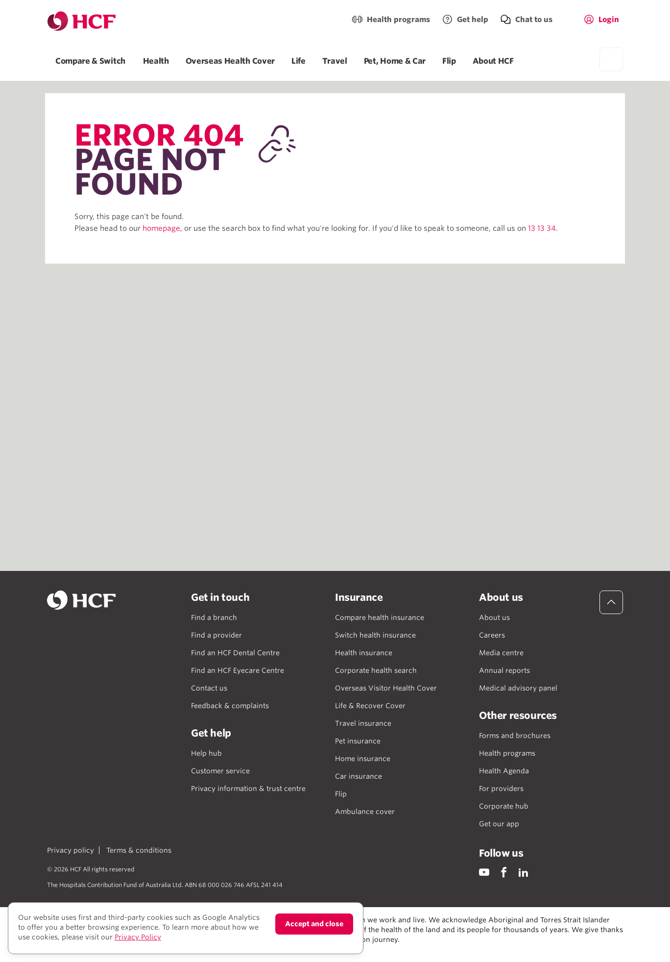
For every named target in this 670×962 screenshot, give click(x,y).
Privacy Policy (138, 937)
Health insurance (363, 653)
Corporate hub (503, 806)
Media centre (501, 653)
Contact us (209, 688)
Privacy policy (70, 850)
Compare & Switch (90, 61)
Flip (449, 61)
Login (608, 19)
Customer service (220, 771)
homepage (161, 228)
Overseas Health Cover (230, 61)
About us (494, 617)
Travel (334, 61)
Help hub (206, 753)
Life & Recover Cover (370, 706)
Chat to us (533, 19)
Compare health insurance (379, 617)
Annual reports (504, 670)
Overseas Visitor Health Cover (386, 688)
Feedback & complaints (230, 706)
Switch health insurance (375, 635)
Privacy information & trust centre (248, 788)
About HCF (493, 61)
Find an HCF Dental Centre (235, 653)
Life (298, 61)
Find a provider (216, 635)
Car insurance (358, 776)
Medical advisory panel (518, 688)
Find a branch (214, 617)
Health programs (398, 19)
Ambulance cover (365, 811)
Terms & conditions (138, 850)
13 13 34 (542, 228)
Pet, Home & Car (395, 61)
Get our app (499, 824)
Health (156, 61)
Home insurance (362, 759)
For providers (501, 788)
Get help (472, 19)
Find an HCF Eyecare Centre (237, 670)
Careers (492, 635)
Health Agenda (504, 771)
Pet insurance (358, 741)
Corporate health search (376, 670)
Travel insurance (363, 723)
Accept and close (314, 924)
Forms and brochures (514, 736)
